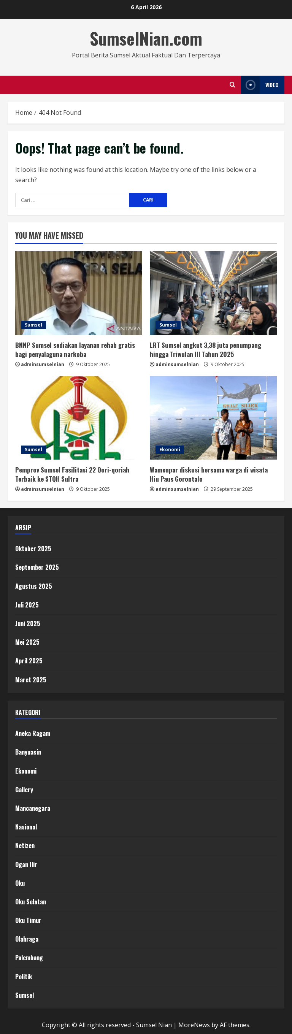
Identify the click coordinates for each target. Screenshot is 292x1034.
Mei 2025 (27, 642)
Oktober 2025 (33, 548)
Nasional (26, 826)
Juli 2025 (27, 604)
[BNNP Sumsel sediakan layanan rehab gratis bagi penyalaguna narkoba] (78, 293)
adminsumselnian (42, 364)
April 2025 (29, 660)
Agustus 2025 (33, 586)
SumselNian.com (146, 38)
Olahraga (26, 939)
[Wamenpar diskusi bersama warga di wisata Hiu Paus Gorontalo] (213, 418)
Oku (20, 883)
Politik (23, 976)
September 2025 (37, 567)
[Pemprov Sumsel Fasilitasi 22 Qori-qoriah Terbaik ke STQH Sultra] (78, 418)
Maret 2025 (30, 679)
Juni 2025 (27, 623)
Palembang (29, 957)
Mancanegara (32, 808)
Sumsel (33, 325)
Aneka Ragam (32, 733)
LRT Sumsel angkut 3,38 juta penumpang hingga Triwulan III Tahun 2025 (205, 349)
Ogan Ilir (26, 864)
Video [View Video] (260, 85)
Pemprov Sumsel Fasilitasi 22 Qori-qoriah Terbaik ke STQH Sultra (72, 474)
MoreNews (194, 1025)
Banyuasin (28, 751)
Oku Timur (28, 920)
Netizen (25, 845)
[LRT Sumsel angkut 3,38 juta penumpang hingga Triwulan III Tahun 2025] (213, 293)
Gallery (24, 789)
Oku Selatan (30, 901)
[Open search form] (232, 85)
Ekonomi (169, 449)
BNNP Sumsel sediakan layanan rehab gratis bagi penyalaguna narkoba (75, 349)
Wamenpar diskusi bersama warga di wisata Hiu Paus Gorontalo (209, 474)
